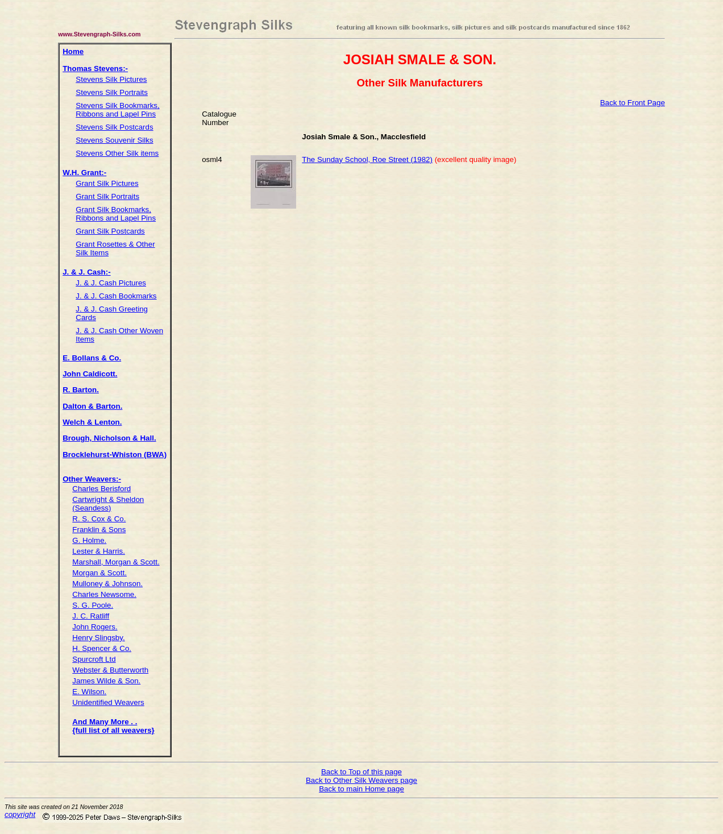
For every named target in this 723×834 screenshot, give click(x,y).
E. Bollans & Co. (92, 358)
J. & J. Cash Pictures (111, 283)
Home (73, 51)
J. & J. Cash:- (86, 272)
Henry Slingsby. (98, 637)
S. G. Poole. (92, 605)
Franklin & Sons (99, 529)
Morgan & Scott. (99, 573)
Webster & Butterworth (110, 670)
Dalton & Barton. (92, 406)
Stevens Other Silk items (117, 153)
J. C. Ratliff (90, 616)
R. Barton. (81, 389)
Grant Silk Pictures (107, 183)
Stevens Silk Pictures (111, 79)
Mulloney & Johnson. (107, 583)
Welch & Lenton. (92, 422)
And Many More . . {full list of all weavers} (113, 726)
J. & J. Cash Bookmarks (116, 296)
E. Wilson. (89, 691)
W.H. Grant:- (84, 172)
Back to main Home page (361, 789)
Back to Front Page (632, 102)
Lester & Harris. (98, 551)
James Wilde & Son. (106, 681)
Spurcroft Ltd (93, 659)
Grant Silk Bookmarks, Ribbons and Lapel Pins (116, 213)
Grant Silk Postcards (110, 231)
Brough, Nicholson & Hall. (109, 438)
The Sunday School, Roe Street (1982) (367, 159)
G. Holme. (89, 540)
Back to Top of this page (361, 771)
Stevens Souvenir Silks (114, 140)
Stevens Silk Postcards (114, 127)
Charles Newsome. (104, 594)
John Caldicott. (90, 374)
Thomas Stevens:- (95, 68)
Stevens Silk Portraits (112, 92)
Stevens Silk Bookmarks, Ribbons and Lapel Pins (117, 109)
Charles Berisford (101, 488)
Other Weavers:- (92, 479)
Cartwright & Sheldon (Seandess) (108, 503)
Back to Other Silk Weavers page (361, 780)
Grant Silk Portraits (107, 196)
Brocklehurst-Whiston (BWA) (115, 454)
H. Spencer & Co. (101, 648)
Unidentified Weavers (108, 702)
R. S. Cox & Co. (99, 518)
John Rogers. (94, 627)
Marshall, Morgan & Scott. (115, 562)
